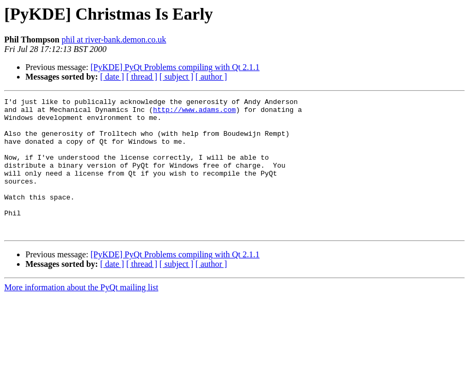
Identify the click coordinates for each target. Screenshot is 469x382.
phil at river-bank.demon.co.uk (113, 39)
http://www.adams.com (194, 112)
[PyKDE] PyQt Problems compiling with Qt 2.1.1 (175, 67)
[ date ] (112, 76)
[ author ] (211, 76)
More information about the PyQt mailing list (81, 314)
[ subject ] (176, 76)
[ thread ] (141, 76)
